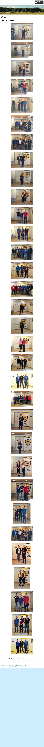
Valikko (40, 2)
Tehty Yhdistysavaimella (7, 664)
